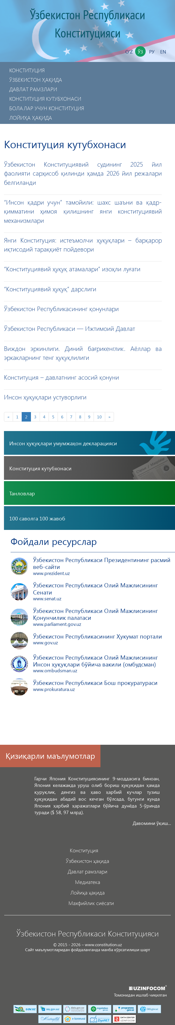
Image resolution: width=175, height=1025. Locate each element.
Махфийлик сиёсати (37, 127)
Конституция (27, 70)
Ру (151, 51)
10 (99, 416)
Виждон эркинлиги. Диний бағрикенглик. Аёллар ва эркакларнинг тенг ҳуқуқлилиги (83, 352)
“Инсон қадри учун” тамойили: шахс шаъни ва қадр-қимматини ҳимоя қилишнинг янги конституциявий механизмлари (83, 211)
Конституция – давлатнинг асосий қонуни (61, 377)
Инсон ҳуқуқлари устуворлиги (45, 397)
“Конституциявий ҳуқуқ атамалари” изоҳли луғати (72, 268)
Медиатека (87, 881)
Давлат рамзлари (33, 89)
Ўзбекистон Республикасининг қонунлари (61, 308)
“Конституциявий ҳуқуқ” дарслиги (50, 288)
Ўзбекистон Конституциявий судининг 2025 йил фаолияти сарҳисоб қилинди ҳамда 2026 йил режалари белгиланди (83, 173)
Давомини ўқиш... (152, 823)
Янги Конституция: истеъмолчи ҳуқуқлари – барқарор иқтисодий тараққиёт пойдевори (83, 244)
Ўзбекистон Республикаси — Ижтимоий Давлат (69, 328)
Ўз (140, 51)
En (163, 51)
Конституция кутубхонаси (45, 98)
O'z (129, 51)
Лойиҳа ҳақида (30, 117)
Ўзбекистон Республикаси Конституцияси (87, 24)
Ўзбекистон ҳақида (35, 79)
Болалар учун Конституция (46, 108)
